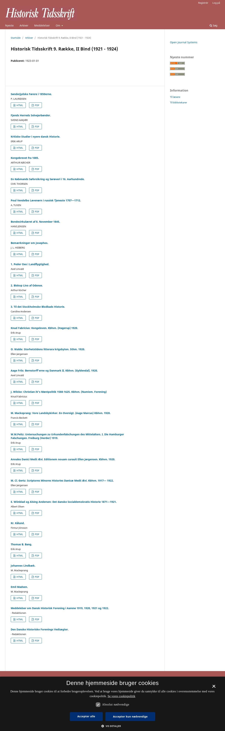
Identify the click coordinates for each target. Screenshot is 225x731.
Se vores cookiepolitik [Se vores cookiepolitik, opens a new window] (121, 696)
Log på (216, 2)
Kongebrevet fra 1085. (25, 158)
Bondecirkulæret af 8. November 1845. (35, 221)
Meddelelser (42, 25)
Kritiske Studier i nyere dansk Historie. (35, 136)
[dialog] (112, 704)
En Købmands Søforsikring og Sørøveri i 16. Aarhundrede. (48, 179)
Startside (16, 37)
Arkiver (24, 25)
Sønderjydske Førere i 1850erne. (31, 94)
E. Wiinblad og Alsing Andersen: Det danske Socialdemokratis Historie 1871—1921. (64, 502)
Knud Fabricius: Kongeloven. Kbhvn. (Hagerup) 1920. (44, 328)
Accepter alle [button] (86, 716)
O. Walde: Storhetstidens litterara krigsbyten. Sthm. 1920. (48, 349)
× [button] (214, 687)
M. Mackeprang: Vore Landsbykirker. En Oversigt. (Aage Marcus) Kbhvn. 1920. (61, 413)
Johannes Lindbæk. (23, 565)
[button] (112, 726)
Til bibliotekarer (178, 102)
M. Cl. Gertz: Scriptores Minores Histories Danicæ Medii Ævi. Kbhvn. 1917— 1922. (62, 480)
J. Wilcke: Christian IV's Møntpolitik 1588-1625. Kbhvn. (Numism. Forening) (59, 392)
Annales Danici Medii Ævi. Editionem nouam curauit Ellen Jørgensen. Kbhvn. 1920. (63, 459)
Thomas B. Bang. (21, 544)
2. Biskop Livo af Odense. (27, 285)
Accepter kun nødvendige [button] (130, 716)
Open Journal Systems (183, 42)
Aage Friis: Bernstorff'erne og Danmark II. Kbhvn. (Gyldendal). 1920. (54, 370)
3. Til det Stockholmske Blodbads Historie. (38, 306)
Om (58, 25)
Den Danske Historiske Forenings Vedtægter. (40, 629)
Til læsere (175, 97)
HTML (19, 105)
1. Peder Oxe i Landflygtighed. (30, 264)
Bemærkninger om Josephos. (29, 243)
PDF (36, 105)
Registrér (203, 2)
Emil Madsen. (19, 587)
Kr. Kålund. (18, 523)
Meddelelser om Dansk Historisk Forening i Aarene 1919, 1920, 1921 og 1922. (60, 608)
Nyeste (9, 25)
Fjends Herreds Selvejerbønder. (31, 115)
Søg (213, 25)
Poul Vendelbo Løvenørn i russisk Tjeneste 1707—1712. (46, 200)
